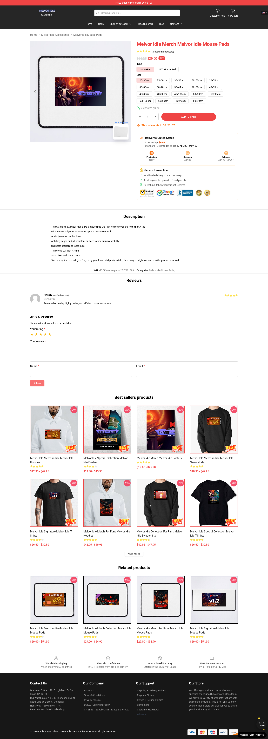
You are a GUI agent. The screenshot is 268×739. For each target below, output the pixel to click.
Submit (37, 383)
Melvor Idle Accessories (55, 34)
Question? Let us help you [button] (252, 735)
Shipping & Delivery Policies (151, 690)
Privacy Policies (92, 700)
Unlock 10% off (262, 724)
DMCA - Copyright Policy (97, 704)
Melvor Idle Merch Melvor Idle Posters (159, 458)
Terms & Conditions (94, 695)
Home (33, 34)
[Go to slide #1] (72, 150)
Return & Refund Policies (150, 700)
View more (134, 554)
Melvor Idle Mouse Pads (87, 34)
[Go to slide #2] (89, 150)
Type (139, 64)
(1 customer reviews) (163, 51)
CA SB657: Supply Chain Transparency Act (106, 709)
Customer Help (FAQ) (148, 709)
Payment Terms (145, 695)
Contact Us (143, 704)
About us (89, 690)
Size (139, 75)
